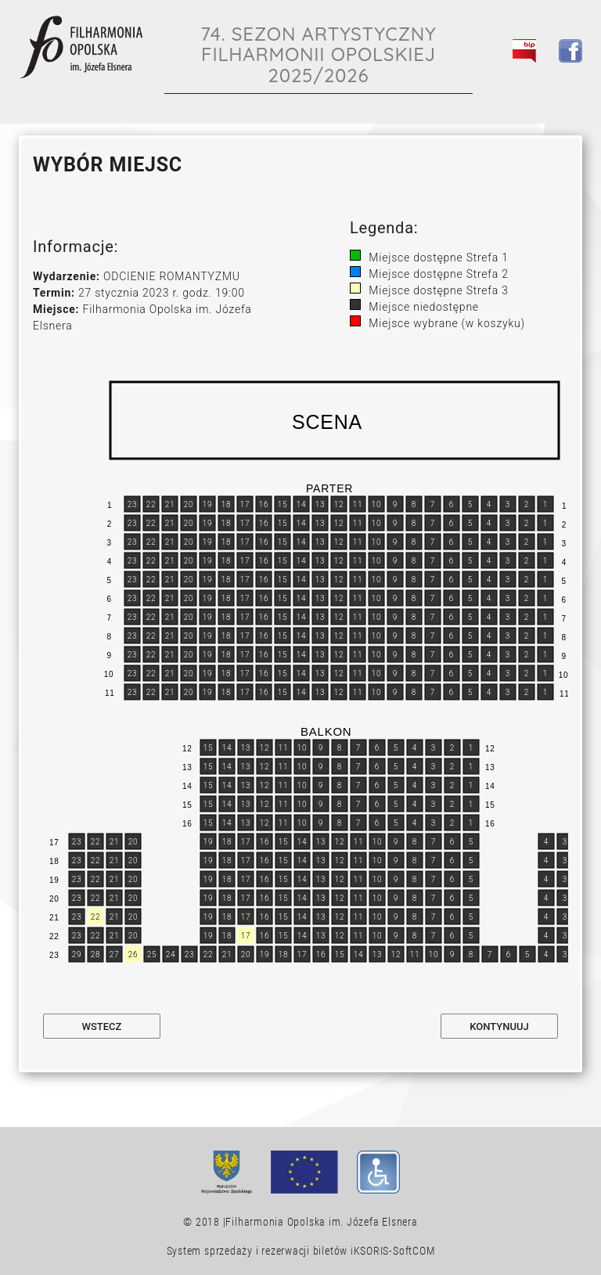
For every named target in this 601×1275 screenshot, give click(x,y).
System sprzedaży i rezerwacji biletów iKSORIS (278, 1250)
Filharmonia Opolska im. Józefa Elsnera (321, 1222)
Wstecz (102, 1026)
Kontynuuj (499, 1026)
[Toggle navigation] (562, 87)
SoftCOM (413, 1250)
